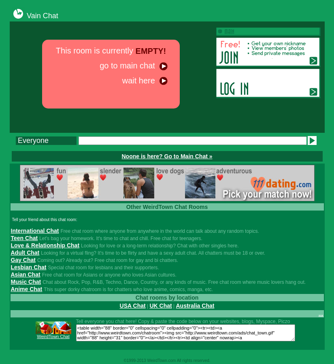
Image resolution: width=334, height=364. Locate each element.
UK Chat (160, 305)
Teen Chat (24, 238)
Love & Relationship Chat (45, 245)
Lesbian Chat (29, 267)
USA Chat (133, 305)
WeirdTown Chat (53, 336)
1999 (131, 360)
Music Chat (26, 282)
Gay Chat (23, 260)
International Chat (35, 231)
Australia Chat (195, 305)
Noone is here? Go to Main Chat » (166, 156)
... (321, 314)
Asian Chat (25, 274)
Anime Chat (27, 289)
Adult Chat (25, 252)
